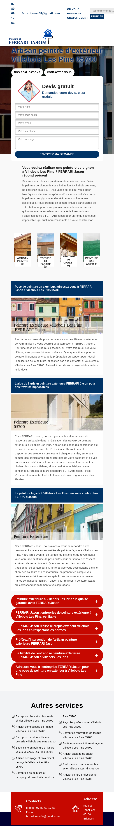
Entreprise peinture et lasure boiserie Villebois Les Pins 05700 (36, 739)
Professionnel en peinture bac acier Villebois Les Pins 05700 (81, 766)
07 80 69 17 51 (13, 13)
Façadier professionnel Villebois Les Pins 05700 (82, 724)
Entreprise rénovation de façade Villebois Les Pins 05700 (82, 735)
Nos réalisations (27, 72)
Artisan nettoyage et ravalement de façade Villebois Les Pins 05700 (35, 762)
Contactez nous (59, 72)
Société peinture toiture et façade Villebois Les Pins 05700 (83, 745)
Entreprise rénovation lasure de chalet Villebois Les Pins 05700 (34, 718)
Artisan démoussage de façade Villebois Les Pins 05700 (34, 729)
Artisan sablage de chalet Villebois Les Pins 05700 (78, 756)
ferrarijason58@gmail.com (41, 13)
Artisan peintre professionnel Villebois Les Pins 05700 (80, 776)
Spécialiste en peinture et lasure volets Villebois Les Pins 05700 (35, 749)
